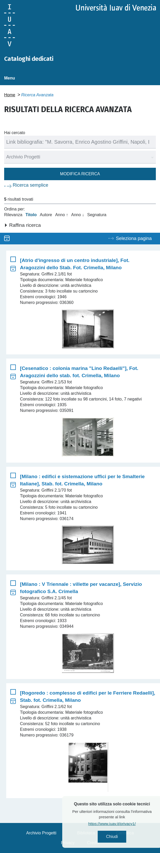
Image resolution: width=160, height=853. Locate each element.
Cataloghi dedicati (28, 58)
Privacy (67, 843)
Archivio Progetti (41, 833)
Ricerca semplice (30, 185)
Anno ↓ (77, 215)
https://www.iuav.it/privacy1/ (122, 823)
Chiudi (122, 836)
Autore (46, 215)
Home (9, 95)
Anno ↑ (61, 215)
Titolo (31, 215)
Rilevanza (13, 215)
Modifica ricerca (80, 174)
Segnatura (96, 215)
